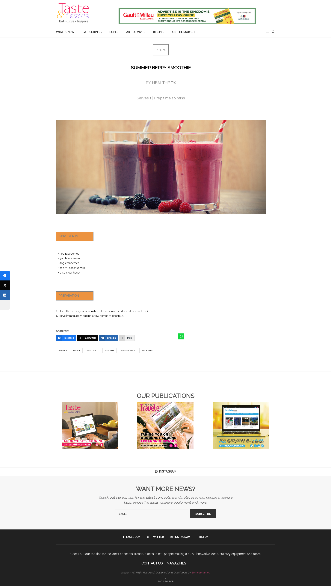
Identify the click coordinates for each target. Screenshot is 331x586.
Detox (76, 350)
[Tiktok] (202, 537)
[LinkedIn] (108, 338)
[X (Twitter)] (87, 338)
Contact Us (152, 563)
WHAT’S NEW (65, 32)
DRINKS (160, 50)
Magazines (176, 563)
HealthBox (93, 350)
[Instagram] (180, 537)
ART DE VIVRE (135, 32)
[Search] (273, 31)
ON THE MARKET (183, 32)
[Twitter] (155, 537)
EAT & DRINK (91, 32)
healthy (109, 350)
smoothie (147, 350)
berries (62, 350)
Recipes (158, 32)
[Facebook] (66, 338)
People (113, 32)
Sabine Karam (127, 350)
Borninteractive (200, 572)
